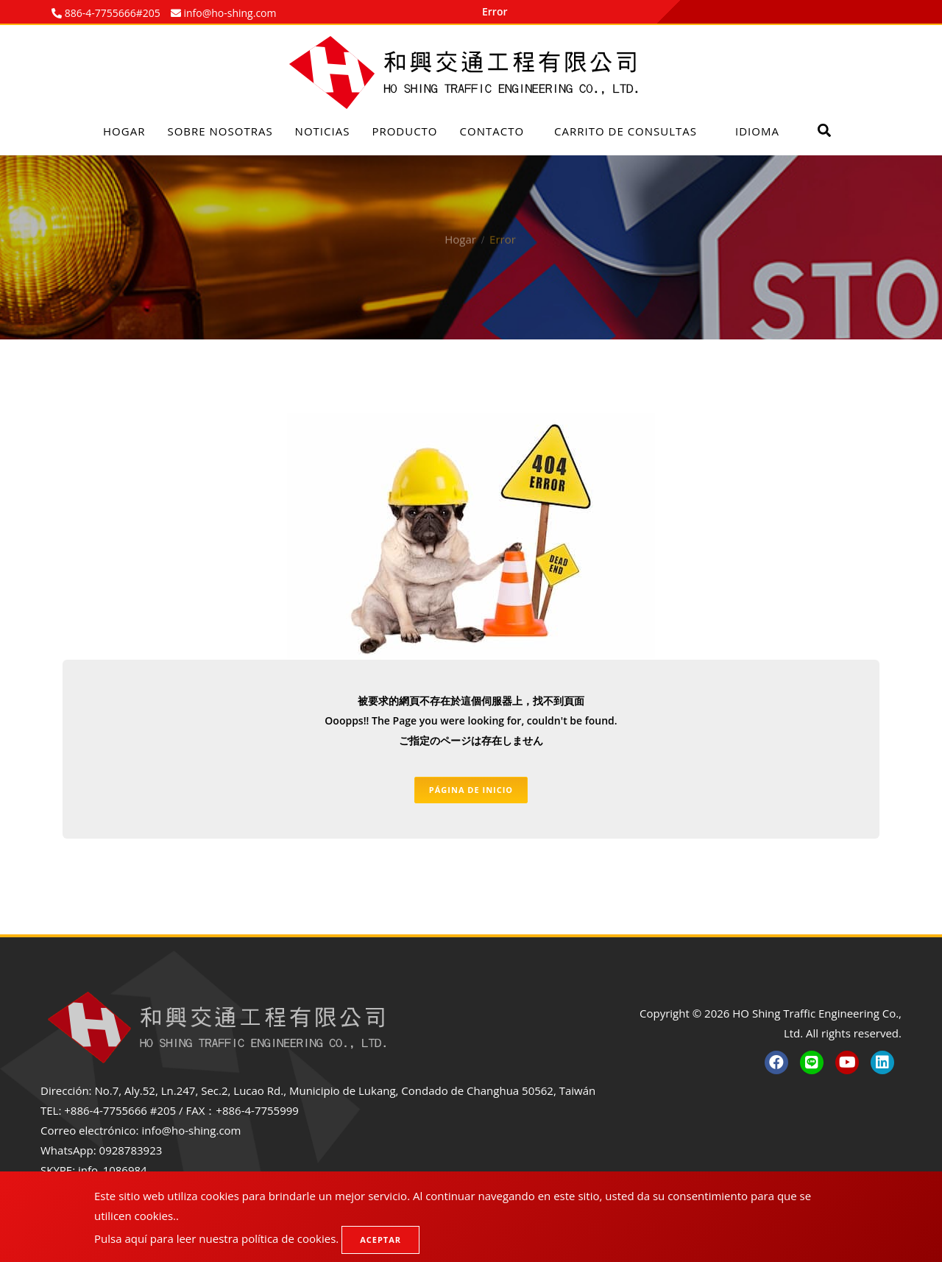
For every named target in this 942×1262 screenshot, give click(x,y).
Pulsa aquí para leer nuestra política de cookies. (216, 1238)
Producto (404, 131)
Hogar (124, 131)
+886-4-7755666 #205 (120, 1110)
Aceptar (380, 1239)
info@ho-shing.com (191, 1130)
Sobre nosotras (219, 131)
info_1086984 (112, 1170)
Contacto (492, 131)
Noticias (322, 131)
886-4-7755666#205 (111, 13)
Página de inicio (471, 789)
